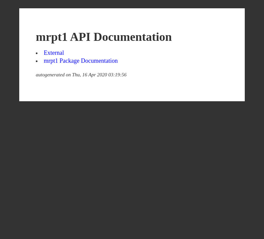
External (54, 52)
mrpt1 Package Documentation (81, 60)
